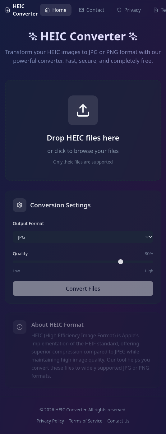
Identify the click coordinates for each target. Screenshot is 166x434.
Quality (20, 254)
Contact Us (118, 421)
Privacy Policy (50, 421)
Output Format (28, 224)
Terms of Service (86, 421)
